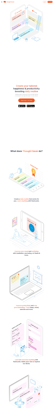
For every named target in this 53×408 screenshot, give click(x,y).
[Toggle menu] (1, 1)
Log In (45, 1)
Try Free (50, 1)
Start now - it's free (26, 100)
